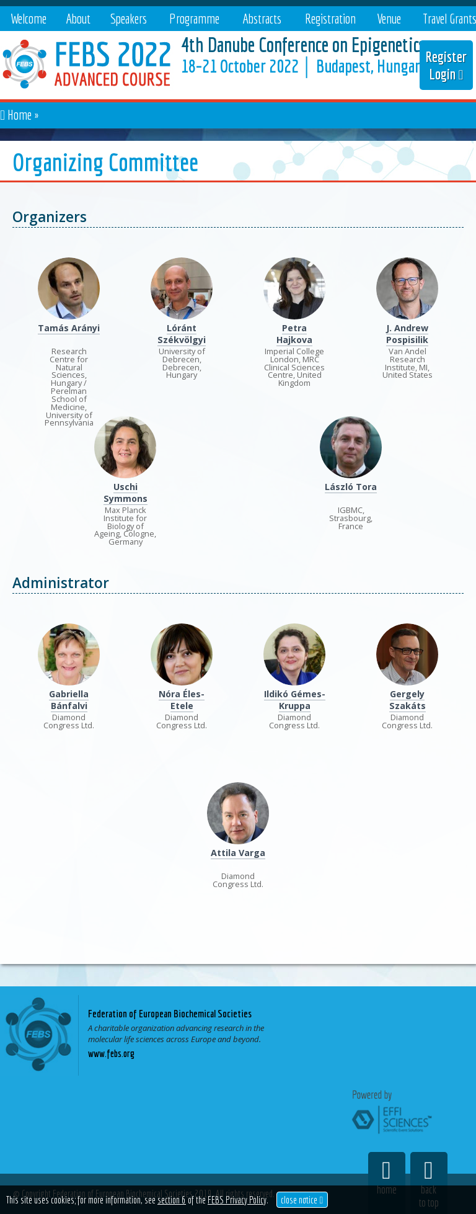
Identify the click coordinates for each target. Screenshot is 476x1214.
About (78, 18)
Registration (330, 18)
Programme (194, 18)
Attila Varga (238, 853)
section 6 (171, 1199)
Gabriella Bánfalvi (69, 700)
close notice (302, 1199)
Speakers (128, 18)
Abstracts (261, 18)
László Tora (351, 487)
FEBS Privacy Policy (237, 1199)
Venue (389, 18)
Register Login (446, 65)
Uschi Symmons (126, 492)
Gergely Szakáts (407, 700)
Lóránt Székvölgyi (181, 334)
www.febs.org (111, 1053)
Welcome (28, 18)
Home (19, 114)
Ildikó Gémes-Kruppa (294, 700)
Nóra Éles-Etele (182, 700)
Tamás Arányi (69, 328)
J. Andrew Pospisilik (407, 334)
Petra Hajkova (294, 334)
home (386, 1177)
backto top (428, 1183)
